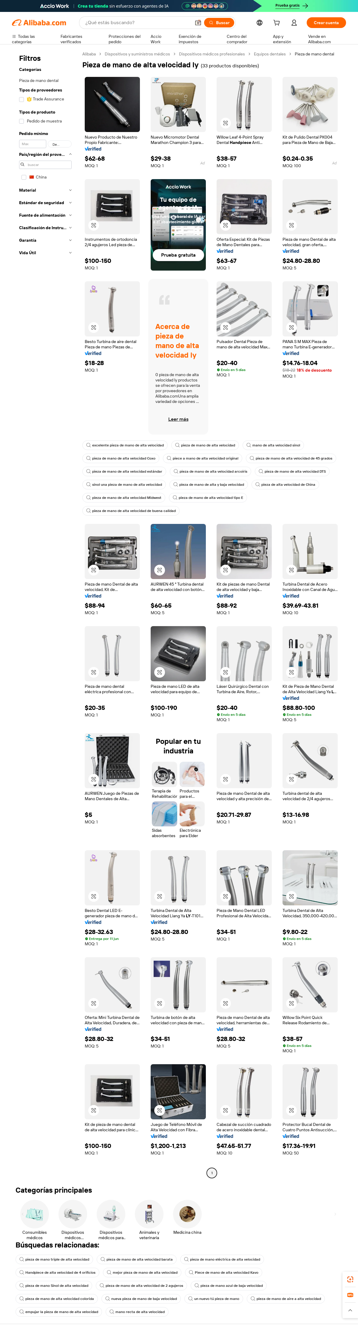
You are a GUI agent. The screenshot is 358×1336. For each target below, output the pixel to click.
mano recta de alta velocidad (137, 1311)
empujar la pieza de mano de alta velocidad (58, 1311)
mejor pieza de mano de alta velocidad (142, 1272)
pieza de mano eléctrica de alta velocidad (222, 1259)
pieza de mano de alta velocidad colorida (56, 1298)
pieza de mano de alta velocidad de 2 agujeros (141, 1285)
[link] (350, 1279)
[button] (198, 22)
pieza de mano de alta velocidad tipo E (208, 497)
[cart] (277, 23)
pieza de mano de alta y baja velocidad (208, 484)
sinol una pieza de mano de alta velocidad (124, 484)
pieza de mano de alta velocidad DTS (292, 471)
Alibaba (89, 54)
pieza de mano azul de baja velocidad (229, 1285)
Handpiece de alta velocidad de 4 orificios (57, 1272)
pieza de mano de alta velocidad (205, 445)
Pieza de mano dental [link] (314, 54)
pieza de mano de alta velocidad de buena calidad (131, 510)
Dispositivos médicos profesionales (212, 54)
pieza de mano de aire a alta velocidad (286, 1298)
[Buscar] (219, 22)
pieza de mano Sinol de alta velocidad (53, 1285)
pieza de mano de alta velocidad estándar (124, 471)
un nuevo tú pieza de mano (213, 1298)
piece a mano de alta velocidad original (202, 458)
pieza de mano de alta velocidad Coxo (120, 458)
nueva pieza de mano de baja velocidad (141, 1298)
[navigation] (45, 614)
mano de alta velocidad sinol (273, 445)
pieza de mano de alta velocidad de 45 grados (291, 458)
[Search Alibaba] (137, 22)
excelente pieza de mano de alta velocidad (125, 445)
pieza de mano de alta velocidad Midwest (123, 497)
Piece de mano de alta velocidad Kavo (223, 1272)
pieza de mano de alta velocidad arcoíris (210, 471)
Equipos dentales (270, 54)
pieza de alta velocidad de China (285, 484)
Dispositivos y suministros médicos (137, 54)
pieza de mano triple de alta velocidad (54, 1259)
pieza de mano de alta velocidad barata (137, 1259)
